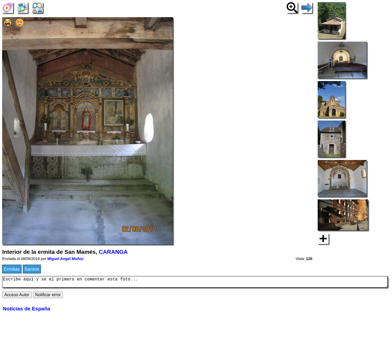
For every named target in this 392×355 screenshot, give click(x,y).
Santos (31, 269)
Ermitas (12, 269)
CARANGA (113, 252)
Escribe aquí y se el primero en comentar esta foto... (195, 283)
